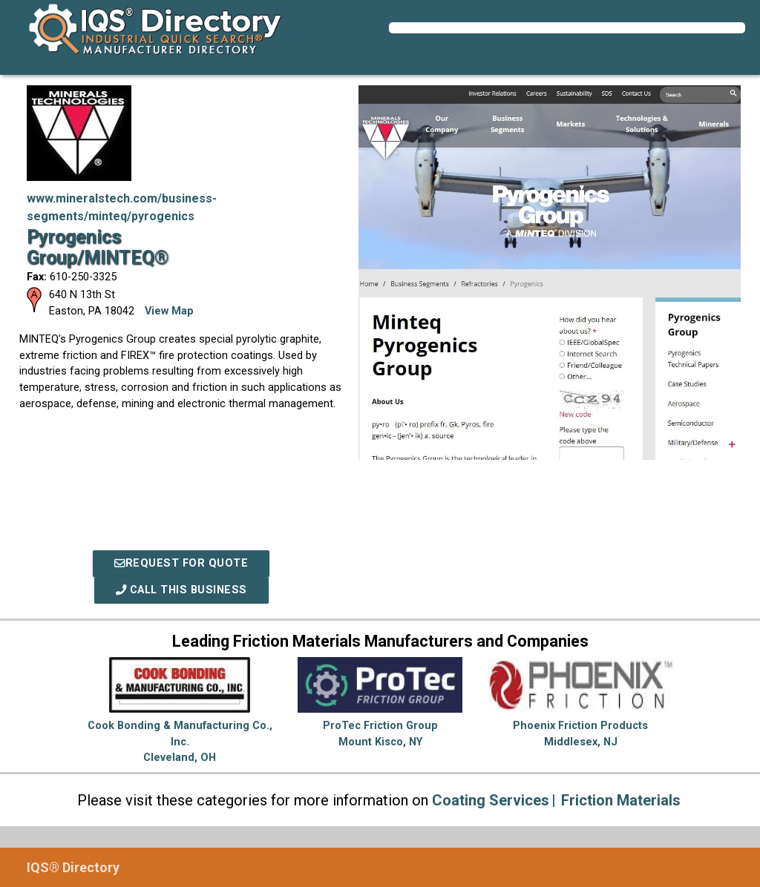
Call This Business (181, 590)
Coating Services (490, 800)
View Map (169, 311)
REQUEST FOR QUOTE (181, 563)
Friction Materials (621, 800)
